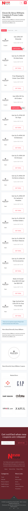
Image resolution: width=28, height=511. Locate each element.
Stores (16, 481)
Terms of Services (19, 486)
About (5, 469)
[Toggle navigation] (25, 2)
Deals (16, 30)
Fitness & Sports (5, 481)
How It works (18, 479)
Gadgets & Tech (5, 486)
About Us (17, 484)
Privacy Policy (19, 469)
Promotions (18, 488)
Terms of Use (12, 469)
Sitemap (17, 477)
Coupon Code (10, 30)
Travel (2, 477)
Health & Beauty (5, 484)
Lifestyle (3, 479)
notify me (21, 443)
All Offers (4, 30)
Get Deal (18, 68)
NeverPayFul (13, 501)
